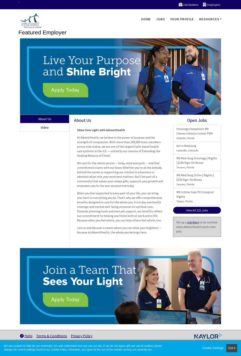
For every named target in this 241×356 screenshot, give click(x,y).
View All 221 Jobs (197, 210)
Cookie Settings (212, 348)
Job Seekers (188, 4)
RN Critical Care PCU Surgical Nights (195, 196)
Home (146, 19)
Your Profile (182, 19)
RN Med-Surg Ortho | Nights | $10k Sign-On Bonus (195, 179)
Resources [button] (209, 19)
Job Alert (193, 222)
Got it (231, 348)
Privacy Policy (81, 335)
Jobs (160, 19)
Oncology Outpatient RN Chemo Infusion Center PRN (194, 133)
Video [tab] (45, 127)
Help (26, 335)
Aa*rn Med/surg (187, 148)
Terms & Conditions (51, 335)
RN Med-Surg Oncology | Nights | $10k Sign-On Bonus (196, 162)
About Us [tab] (44, 119)
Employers (211, 4)
